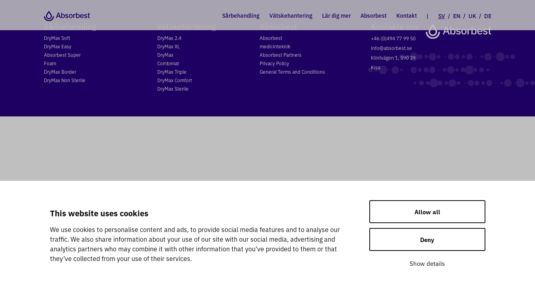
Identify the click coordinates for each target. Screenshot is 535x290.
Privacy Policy (274, 63)
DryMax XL (168, 46)
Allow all (427, 211)
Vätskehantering (290, 15)
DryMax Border (60, 71)
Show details (427, 263)
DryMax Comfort (174, 80)
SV (441, 15)
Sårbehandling (241, 15)
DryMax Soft (57, 37)
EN (456, 15)
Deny (427, 239)
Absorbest (373, 15)
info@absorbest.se (391, 47)
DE (487, 15)
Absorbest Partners (281, 54)
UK (472, 15)
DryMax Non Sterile (64, 80)
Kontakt (406, 15)
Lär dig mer (336, 15)
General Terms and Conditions (292, 71)
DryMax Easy (57, 46)
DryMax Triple (172, 71)
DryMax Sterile (173, 88)
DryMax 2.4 (169, 37)
